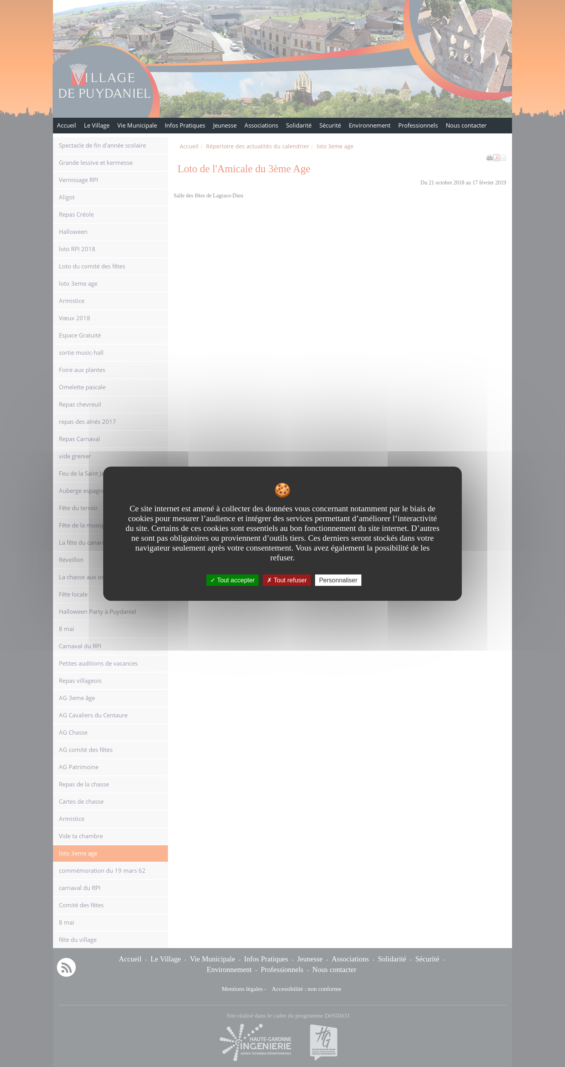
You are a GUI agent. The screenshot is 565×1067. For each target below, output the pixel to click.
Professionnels (418, 125)
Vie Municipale (137, 125)
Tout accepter (232, 579)
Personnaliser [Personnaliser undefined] (338, 579)
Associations (261, 125)
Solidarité (299, 125)
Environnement (369, 125)
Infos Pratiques (185, 125)
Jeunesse (225, 125)
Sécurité (330, 125)
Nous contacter (466, 125)
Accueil (66, 125)
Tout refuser (287, 579)
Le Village (96, 125)
